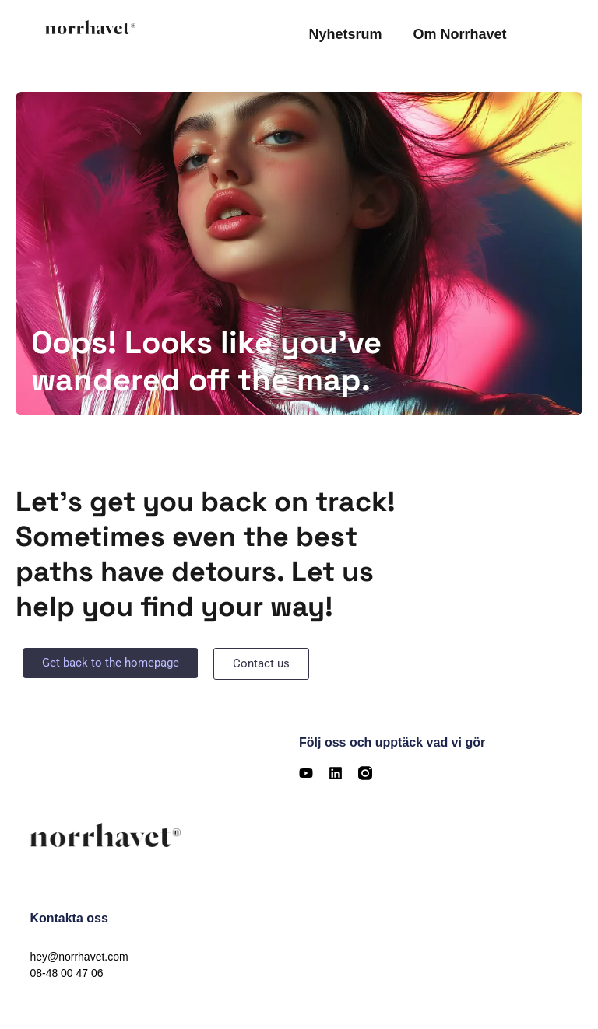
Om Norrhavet (459, 34)
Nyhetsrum (345, 34)
